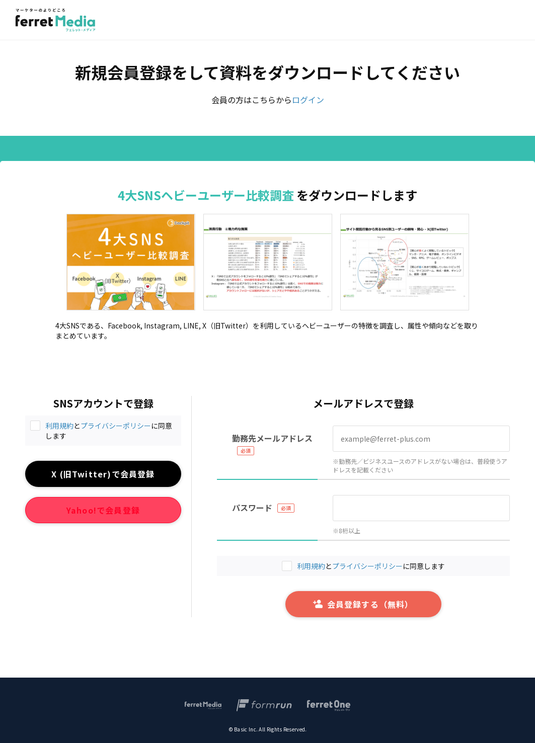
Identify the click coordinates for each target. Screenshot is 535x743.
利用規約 (59, 426)
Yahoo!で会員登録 (103, 510)
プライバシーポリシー (116, 426)
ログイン (308, 100)
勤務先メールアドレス (272, 438)
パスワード (252, 508)
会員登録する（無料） (363, 604)
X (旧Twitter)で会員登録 (103, 474)
